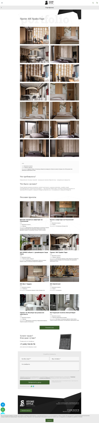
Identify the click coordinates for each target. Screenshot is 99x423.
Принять (49, 420)
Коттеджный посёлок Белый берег (63, 312)
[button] (2, 3)
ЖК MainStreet (55, 284)
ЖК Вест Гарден (26, 284)
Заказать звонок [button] (26, 410)
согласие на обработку (44, 378)
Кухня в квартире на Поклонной (61, 219)
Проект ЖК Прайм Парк (58, 252)
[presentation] (30, 373)
